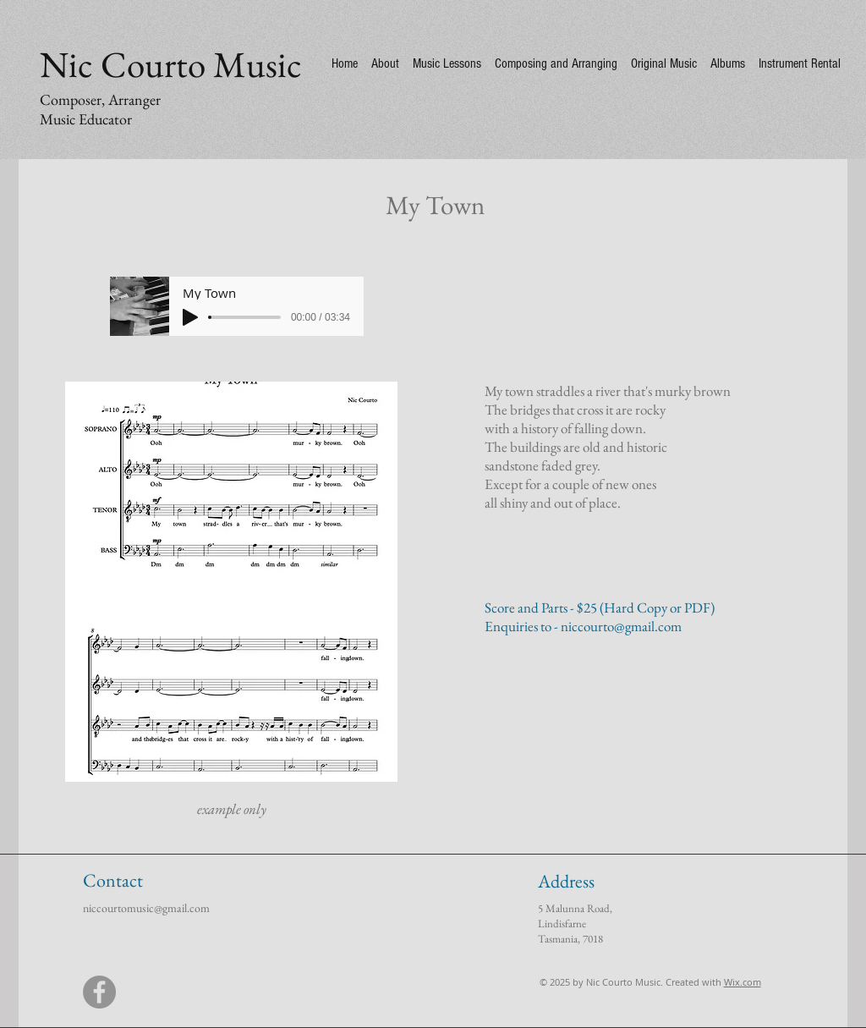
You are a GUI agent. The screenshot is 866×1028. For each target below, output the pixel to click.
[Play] (190, 317)
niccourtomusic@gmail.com (146, 907)
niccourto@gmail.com (621, 626)
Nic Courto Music (171, 64)
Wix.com (742, 982)
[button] (231, 582)
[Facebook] (99, 992)
